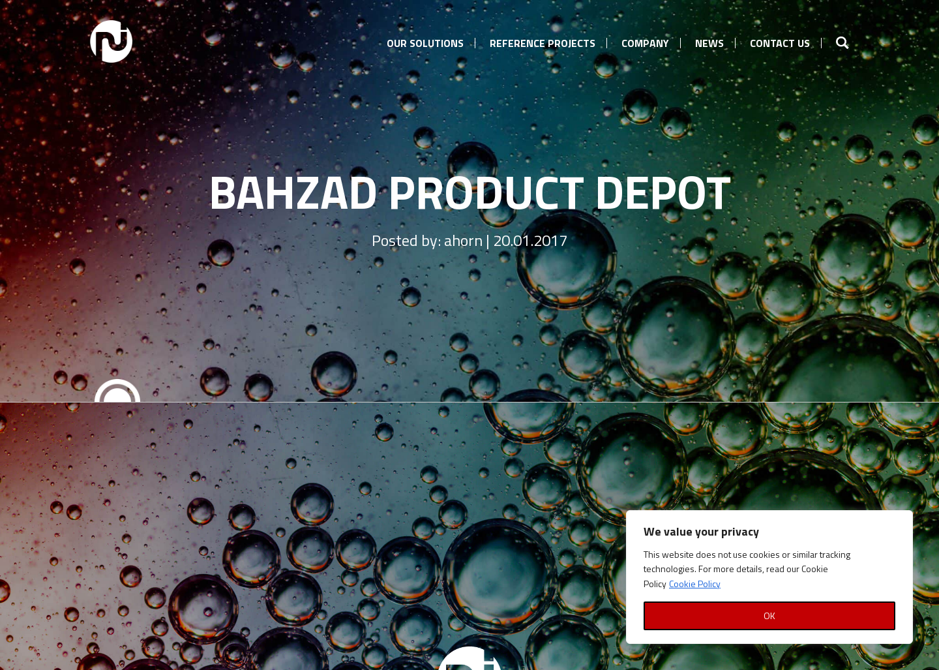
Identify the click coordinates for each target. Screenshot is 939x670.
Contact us (780, 43)
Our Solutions (425, 43)
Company (645, 43)
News (709, 43)
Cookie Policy (695, 583)
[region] (769, 577)
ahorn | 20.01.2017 (505, 240)
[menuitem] (425, 40)
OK (769, 615)
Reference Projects (542, 43)
